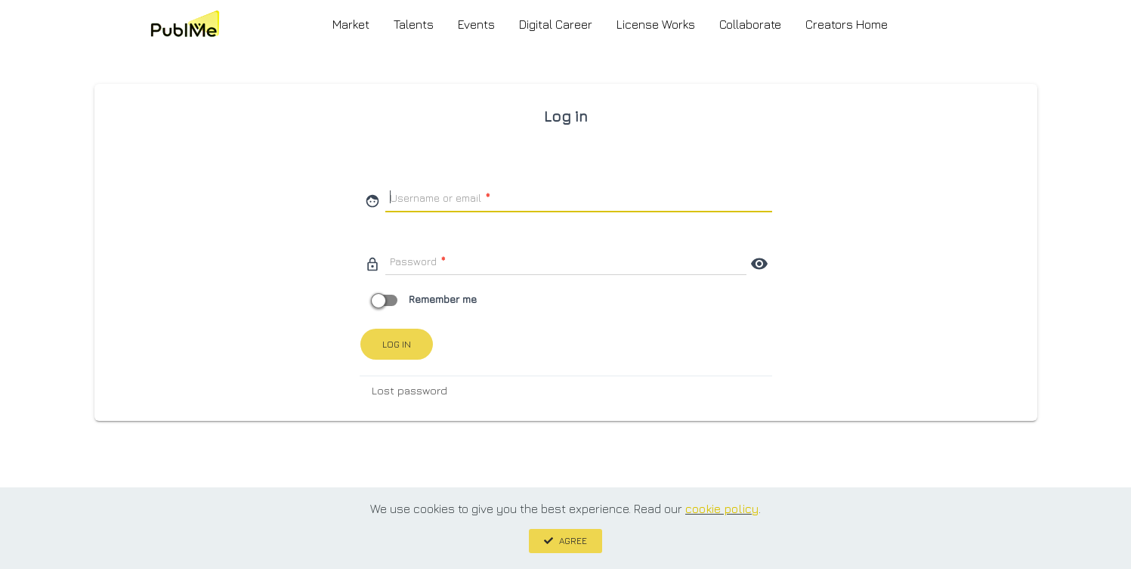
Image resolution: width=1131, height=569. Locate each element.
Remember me (426, 299)
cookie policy (722, 508)
